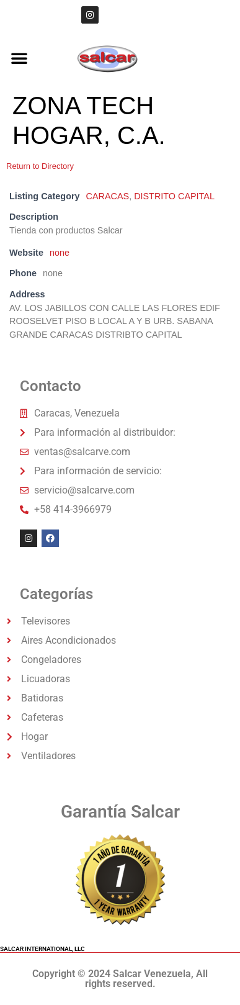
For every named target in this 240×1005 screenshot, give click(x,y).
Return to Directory (40, 166)
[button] (19, 58)
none (59, 253)
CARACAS (108, 196)
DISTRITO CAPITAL (174, 196)
